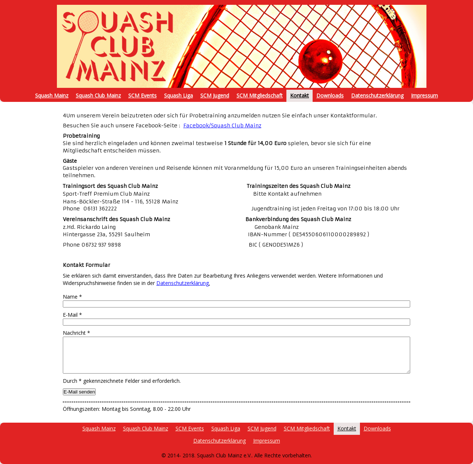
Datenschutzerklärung (182, 282)
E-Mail (72, 314)
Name (72, 296)
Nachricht (76, 332)
